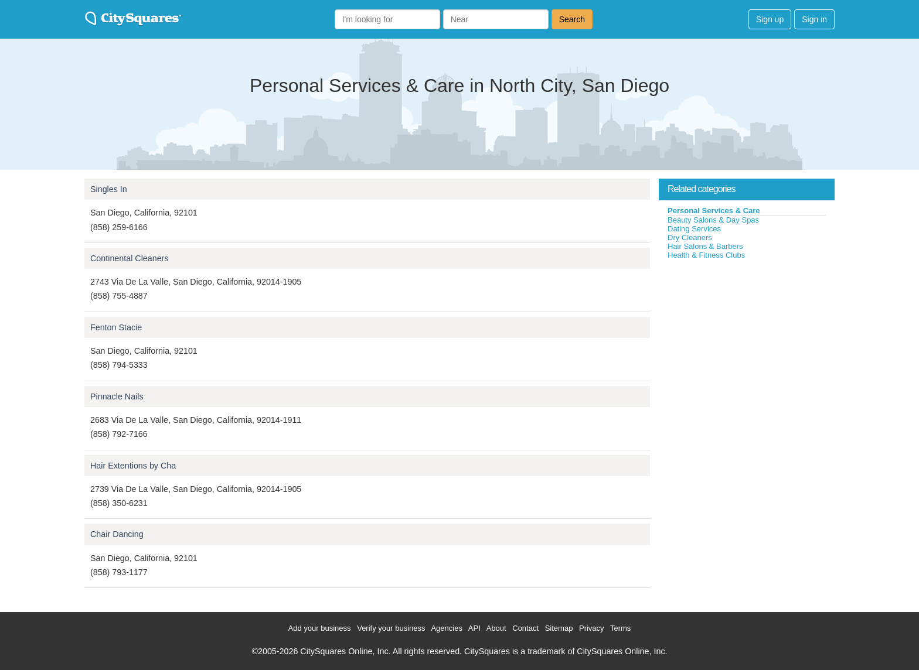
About (496, 628)
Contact (525, 628)
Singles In (108, 189)
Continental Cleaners (129, 258)
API (474, 628)
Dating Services (694, 228)
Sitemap (559, 628)
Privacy (591, 628)
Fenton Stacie (116, 327)
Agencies (446, 628)
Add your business (319, 628)
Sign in (814, 19)
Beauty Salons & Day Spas (713, 220)
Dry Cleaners (690, 237)
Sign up (770, 19)
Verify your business (391, 628)
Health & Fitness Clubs (706, 255)
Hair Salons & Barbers (705, 246)
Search (572, 19)
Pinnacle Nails (117, 396)
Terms (620, 628)
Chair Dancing (117, 534)
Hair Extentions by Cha (133, 465)
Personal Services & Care (714, 210)
